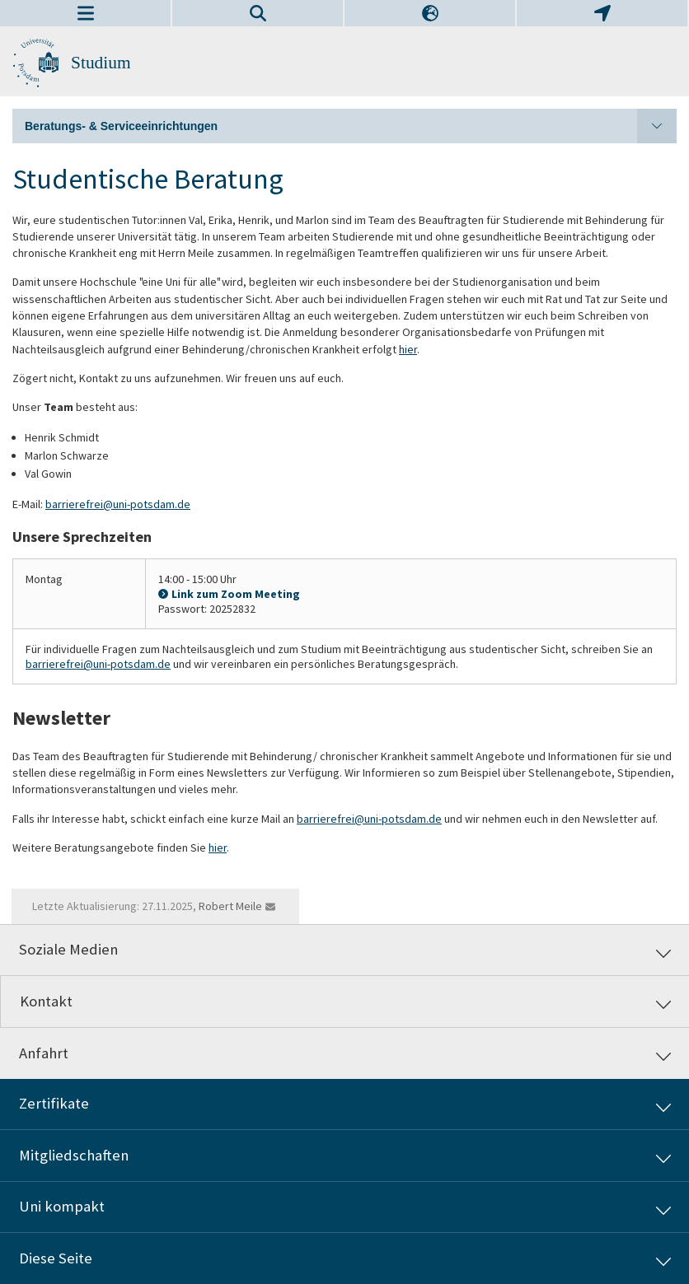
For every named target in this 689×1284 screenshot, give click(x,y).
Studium (101, 62)
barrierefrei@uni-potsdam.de (117, 504)
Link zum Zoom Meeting (235, 593)
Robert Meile (230, 906)
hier (408, 349)
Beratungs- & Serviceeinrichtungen (351, 126)
